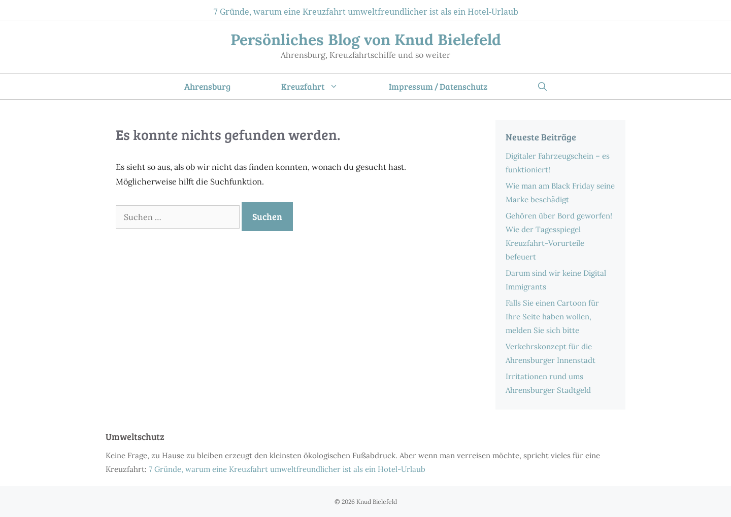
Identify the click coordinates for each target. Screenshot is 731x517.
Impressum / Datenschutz (438, 86)
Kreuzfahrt (322, 86)
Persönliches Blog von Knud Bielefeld (365, 39)
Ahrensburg (207, 86)
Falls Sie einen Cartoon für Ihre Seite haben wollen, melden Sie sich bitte (552, 316)
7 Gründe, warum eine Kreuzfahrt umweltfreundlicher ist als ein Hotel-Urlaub (365, 12)
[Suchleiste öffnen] (542, 86)
